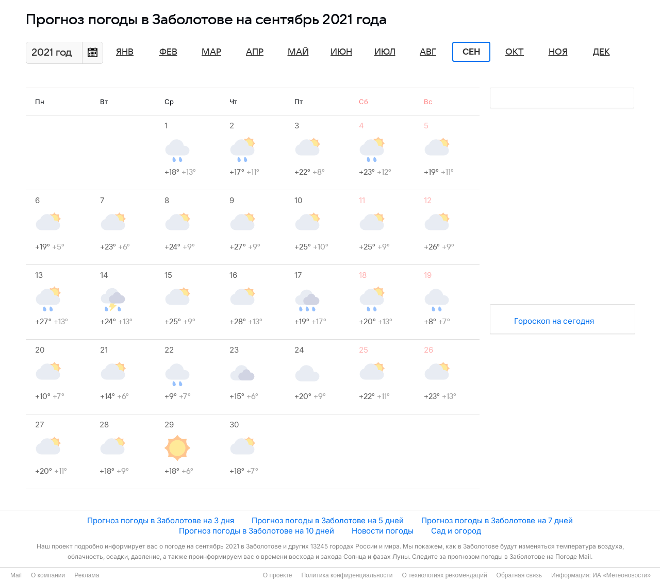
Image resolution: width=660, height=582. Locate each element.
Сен (472, 52)
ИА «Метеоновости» (621, 575)
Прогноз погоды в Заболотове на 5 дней (328, 520)
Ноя (558, 52)
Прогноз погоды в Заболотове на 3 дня (160, 520)
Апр (254, 52)
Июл (384, 52)
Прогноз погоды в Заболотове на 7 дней (497, 520)
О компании (48, 575)
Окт (514, 52)
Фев (168, 52)
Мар (211, 52)
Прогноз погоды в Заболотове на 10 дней (256, 531)
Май (298, 52)
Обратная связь (519, 575)
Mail (16, 575)
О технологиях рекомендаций (444, 575)
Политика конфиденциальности (346, 575)
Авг (428, 52)
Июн (341, 52)
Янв (125, 52)
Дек (601, 52)
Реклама (86, 575)
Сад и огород (456, 531)
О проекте (277, 575)
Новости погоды (383, 531)
